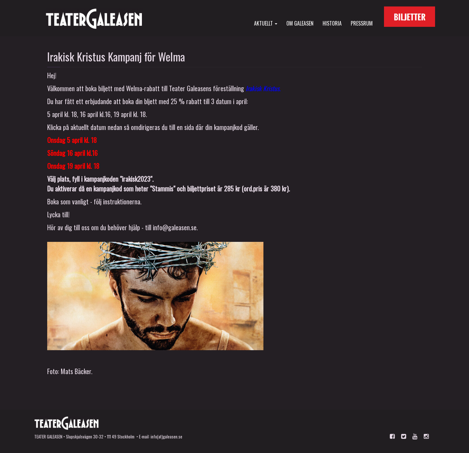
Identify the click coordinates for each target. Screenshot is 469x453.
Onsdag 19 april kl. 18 (73, 166)
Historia (332, 23)
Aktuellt (265, 23)
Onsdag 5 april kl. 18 (72, 140)
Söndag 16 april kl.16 (72, 153)
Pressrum (362, 23)
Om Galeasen (300, 23)
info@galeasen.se (175, 227)
